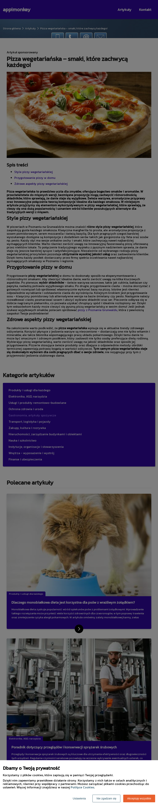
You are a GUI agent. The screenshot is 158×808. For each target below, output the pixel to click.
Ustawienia (79, 798)
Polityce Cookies (82, 787)
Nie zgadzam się (106, 798)
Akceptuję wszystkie (139, 798)
